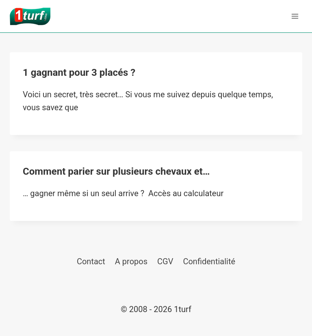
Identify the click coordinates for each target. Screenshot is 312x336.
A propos (131, 261)
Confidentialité (209, 261)
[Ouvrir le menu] (294, 16)
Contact (91, 261)
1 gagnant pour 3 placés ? (79, 72)
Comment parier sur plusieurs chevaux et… (116, 171)
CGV (165, 261)
